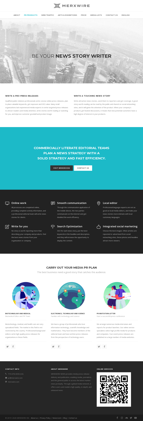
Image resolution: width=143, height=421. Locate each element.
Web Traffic (47, 15)
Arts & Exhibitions (67, 15)
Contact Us (83, 168)
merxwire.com (13, 382)
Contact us (112, 15)
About (16, 15)
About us (34, 418)
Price (83, 15)
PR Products (30, 15)
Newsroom (56, 418)
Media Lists (96, 15)
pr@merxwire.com (15, 378)
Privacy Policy (45, 418)
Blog (65, 418)
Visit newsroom (61, 168)
